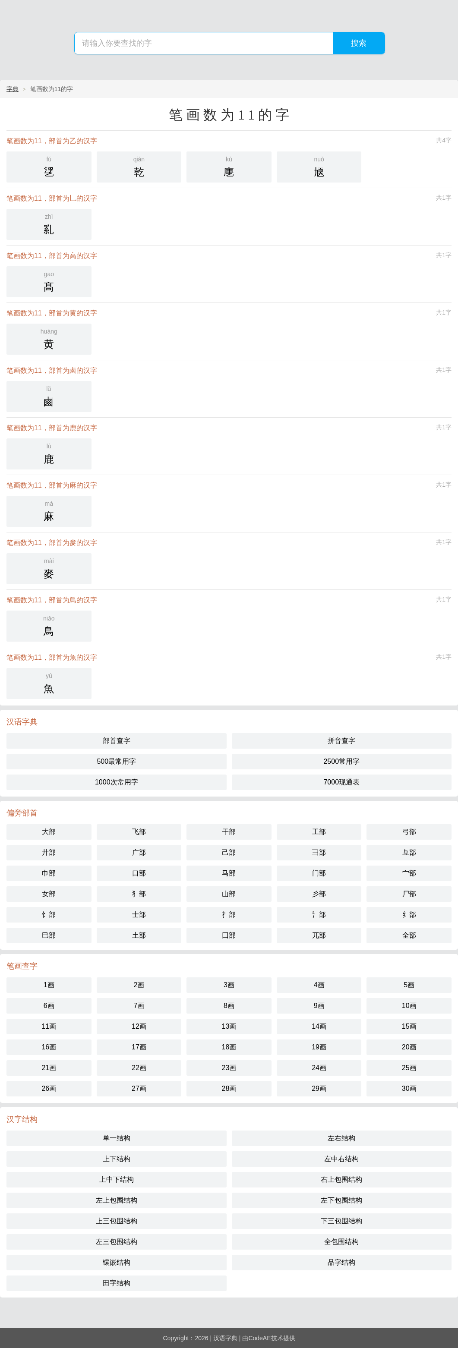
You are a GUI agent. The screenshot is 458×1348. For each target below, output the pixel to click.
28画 (229, 1088)
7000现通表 (341, 782)
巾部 (49, 873)
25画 (409, 1067)
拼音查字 (341, 740)
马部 (229, 873)
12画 (139, 1026)
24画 (319, 1067)
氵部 (319, 914)
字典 (12, 89)
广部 (139, 852)
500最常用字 (116, 761)
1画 (49, 985)
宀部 (409, 873)
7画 (138, 1005)
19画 (319, 1047)
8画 (229, 1005)
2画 (138, 985)
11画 (48, 1026)
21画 (48, 1067)
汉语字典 (225, 1338)
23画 (229, 1067)
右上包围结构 (341, 1179)
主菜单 (446, 31)
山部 (229, 894)
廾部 (49, 852)
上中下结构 (116, 1179)
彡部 (319, 894)
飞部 (139, 831)
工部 (319, 831)
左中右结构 (341, 1158)
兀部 (319, 935)
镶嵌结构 (116, 1262)
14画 (319, 1026)
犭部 (139, 894)
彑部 (409, 852)
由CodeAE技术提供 (268, 1338)
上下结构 (116, 1158)
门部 (319, 873)
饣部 (49, 914)
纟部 (409, 914)
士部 (139, 914)
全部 (409, 935)
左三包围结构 (116, 1241)
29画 (319, 1088)
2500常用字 (341, 761)
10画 (409, 1005)
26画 (48, 1088)
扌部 (229, 914)
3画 (229, 985)
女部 (49, 894)
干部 (229, 831)
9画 (319, 1005)
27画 (139, 1088)
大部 (49, 831)
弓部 (409, 831)
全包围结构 (341, 1241)
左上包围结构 (116, 1200)
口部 (139, 873)
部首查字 (116, 740)
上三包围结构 (116, 1221)
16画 (48, 1047)
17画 (139, 1047)
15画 (409, 1026)
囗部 (229, 935)
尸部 (409, 894)
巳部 (49, 935)
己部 (229, 852)
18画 (229, 1047)
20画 (409, 1047)
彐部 (319, 852)
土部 (139, 935)
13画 (229, 1026)
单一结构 (116, 1138)
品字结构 (341, 1262)
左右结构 (341, 1138)
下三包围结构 (341, 1221)
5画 (409, 985)
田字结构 (116, 1283)
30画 (409, 1088)
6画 (49, 1005)
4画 (319, 985)
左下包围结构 (341, 1200)
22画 (139, 1067)
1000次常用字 (116, 782)
